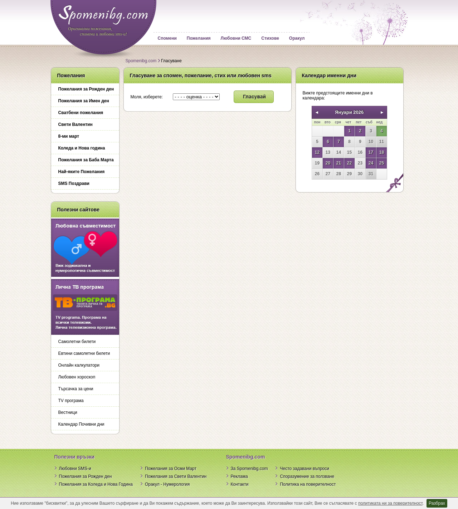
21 (338, 163)
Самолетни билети (77, 341)
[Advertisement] (349, 242)
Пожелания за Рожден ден (86, 89)
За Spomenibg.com (249, 468)
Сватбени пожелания (80, 112)
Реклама (239, 476)
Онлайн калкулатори (78, 365)
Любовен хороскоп (77, 377)
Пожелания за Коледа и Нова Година (96, 484)
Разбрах (437, 503)
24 (371, 163)
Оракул (296, 38)
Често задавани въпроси (304, 468)
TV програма (71, 400)
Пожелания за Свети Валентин (175, 476)
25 (381, 163)
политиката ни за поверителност (390, 503)
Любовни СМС (236, 38)
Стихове (270, 38)
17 (371, 152)
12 (317, 152)
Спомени (167, 38)
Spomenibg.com (141, 60)
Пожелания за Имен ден (83, 100)
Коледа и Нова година (81, 148)
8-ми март (68, 136)
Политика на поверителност (308, 484)
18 (381, 152)
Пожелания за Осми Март (170, 468)
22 (349, 163)
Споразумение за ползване (307, 476)
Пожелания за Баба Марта (86, 159)
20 (328, 163)
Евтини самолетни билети (84, 353)
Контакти (240, 484)
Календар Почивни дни (81, 424)
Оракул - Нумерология (167, 484)
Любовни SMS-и (75, 468)
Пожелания (199, 38)
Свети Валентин (75, 124)
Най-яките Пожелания (81, 171)
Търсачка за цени (75, 388)
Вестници (67, 412)
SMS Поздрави (73, 183)
